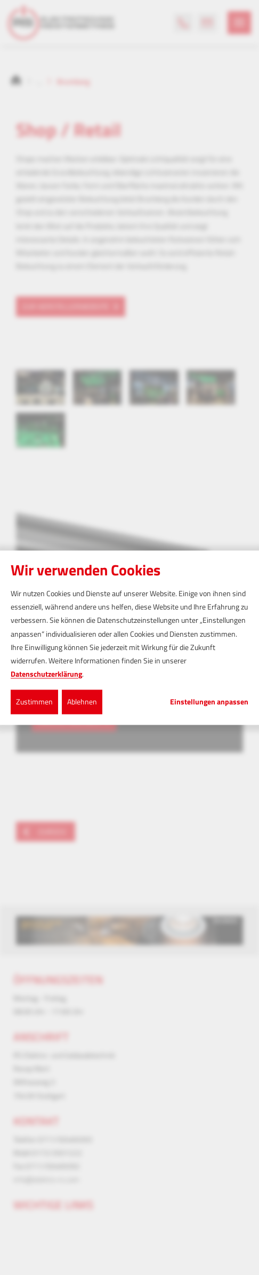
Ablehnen (82, 702)
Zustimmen (34, 702)
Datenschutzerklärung (46, 674)
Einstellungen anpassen (209, 702)
